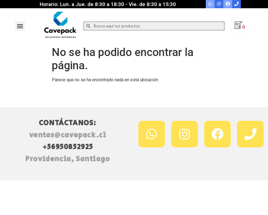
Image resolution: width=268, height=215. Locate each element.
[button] (20, 26)
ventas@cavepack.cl (67, 143)
